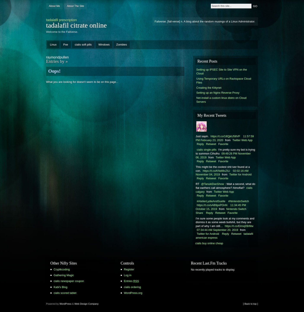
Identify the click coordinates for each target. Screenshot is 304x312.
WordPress (65, 304)
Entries (131, 281)
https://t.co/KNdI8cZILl (216, 170)
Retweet (211, 144)
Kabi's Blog (60, 287)
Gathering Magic (64, 275)
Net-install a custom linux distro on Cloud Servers (221, 99)
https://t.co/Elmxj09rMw (239, 226)
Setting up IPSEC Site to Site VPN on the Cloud (221, 71)
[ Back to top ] (250, 304)
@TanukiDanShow (212, 184)
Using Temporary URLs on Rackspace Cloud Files (223, 80)
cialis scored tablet (65, 293)
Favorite (223, 144)
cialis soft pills (83, 44)
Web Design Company (86, 304)
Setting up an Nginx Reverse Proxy (217, 92)
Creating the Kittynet (208, 87)
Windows (104, 44)
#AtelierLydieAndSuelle (211, 201)
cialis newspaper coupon (69, 281)
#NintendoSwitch (238, 201)
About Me (54, 6)
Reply (200, 144)
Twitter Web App (242, 140)
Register (129, 269)
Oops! (54, 71)
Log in (127, 275)
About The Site (75, 6)
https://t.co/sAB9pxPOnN (212, 205)
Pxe (65, 44)
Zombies (121, 44)
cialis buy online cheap (209, 243)
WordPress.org (133, 293)
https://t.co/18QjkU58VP (225, 136)
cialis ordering (132, 287)
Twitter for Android (240, 174)
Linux (53, 44)
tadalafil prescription (61, 20)
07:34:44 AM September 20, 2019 (217, 230)
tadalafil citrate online (76, 25)
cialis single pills (206, 149)
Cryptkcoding (62, 269)
